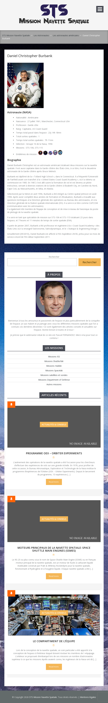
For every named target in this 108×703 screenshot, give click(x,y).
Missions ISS (54, 356)
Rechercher (54, 256)
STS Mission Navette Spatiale (16, 35)
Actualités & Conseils (54, 424)
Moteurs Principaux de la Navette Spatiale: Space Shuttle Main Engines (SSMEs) (53, 549)
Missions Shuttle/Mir (54, 361)
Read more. (54, 481)
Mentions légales (88, 697)
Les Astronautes (41, 35)
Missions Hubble (54, 365)
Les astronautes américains (66, 35)
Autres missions (54, 384)
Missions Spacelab (54, 370)
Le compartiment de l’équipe (54, 641)
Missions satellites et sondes (53, 375)
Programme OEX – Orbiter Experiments (54, 453)
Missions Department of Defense (54, 379)
